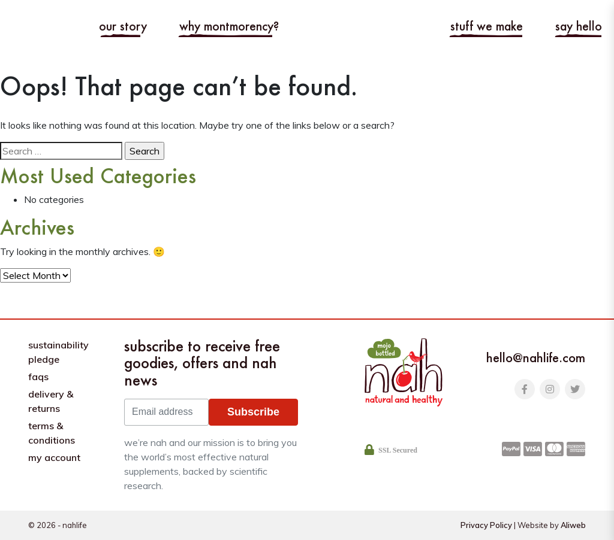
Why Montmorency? (229, 26)
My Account (54, 457)
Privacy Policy (486, 525)
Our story (123, 26)
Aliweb (573, 525)
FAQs (38, 377)
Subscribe (253, 412)
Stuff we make (486, 26)
